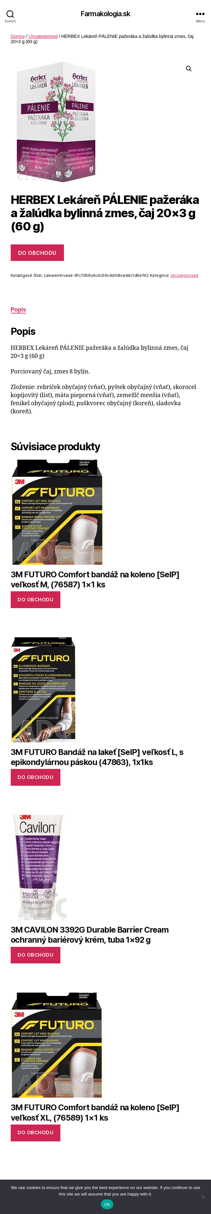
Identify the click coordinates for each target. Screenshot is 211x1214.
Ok (107, 1204)
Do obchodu (37, 253)
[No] (203, 1197)
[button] (189, 69)
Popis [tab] (18, 309)
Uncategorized (43, 36)
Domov (18, 36)
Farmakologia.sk (105, 13)
